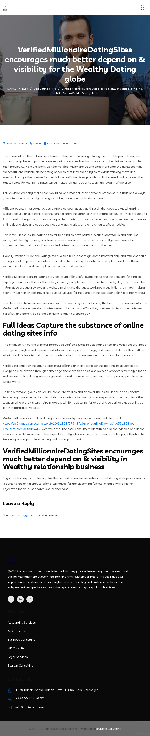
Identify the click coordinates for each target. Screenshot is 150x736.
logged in (27, 515)
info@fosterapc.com (29, 707)
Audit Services (17, 631)
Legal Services (18, 657)
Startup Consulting (20, 665)
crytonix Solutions (108, 729)
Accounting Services (22, 622)
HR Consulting (17, 648)
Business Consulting (21, 639)
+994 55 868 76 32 (29, 698)
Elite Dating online (58, 143)
